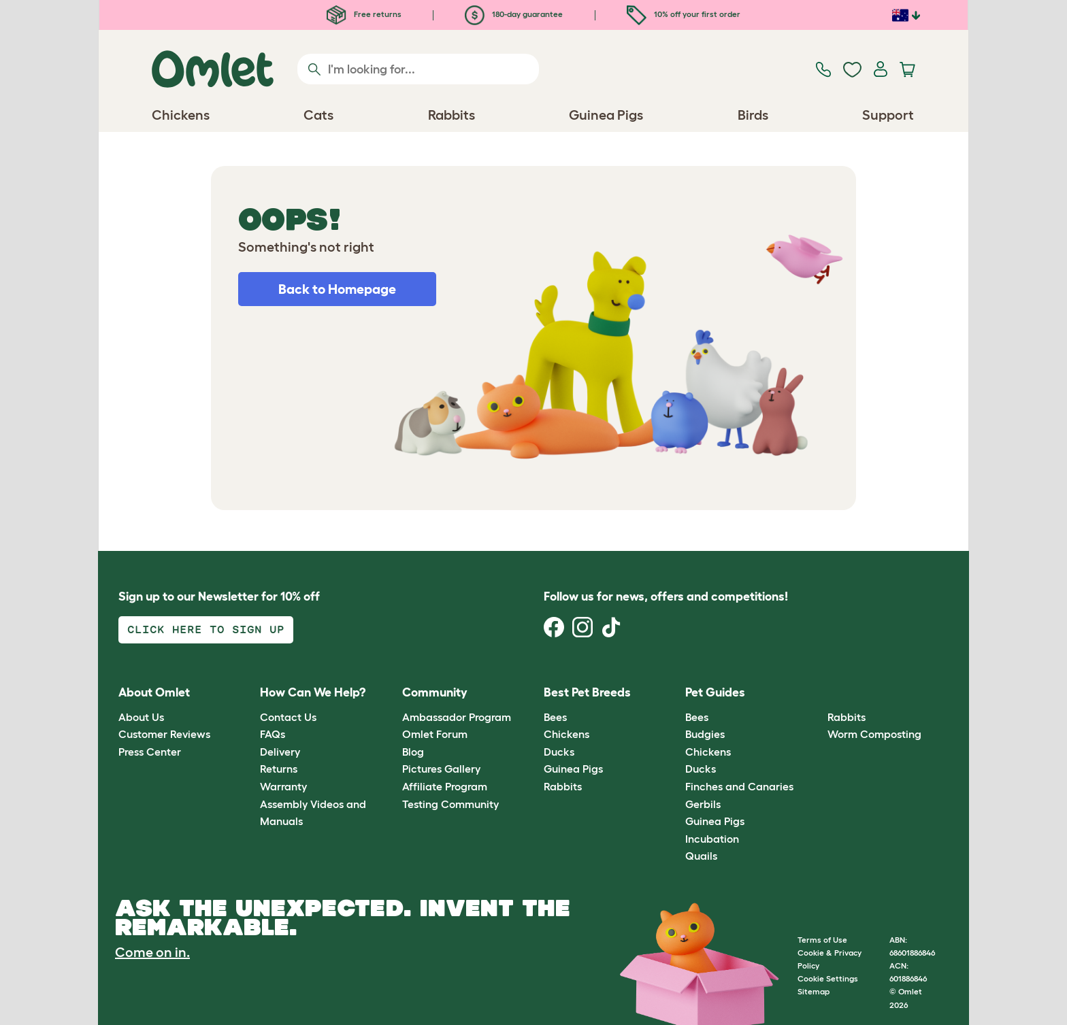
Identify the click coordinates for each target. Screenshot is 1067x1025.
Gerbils (703, 804)
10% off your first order (683, 14)
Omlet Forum (434, 734)
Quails (701, 856)
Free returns (364, 14)
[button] (817, 693)
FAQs (272, 734)
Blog (413, 751)
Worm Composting (874, 734)
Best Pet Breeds (587, 692)
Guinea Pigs (573, 768)
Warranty (283, 786)
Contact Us (288, 717)
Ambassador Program (456, 717)
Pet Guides (715, 692)
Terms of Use (822, 939)
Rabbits (563, 786)
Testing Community (450, 804)
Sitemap (814, 991)
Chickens (566, 734)
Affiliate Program (444, 786)
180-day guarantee (514, 14)
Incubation (712, 839)
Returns (278, 768)
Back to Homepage (337, 289)
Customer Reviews (164, 734)
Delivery (280, 751)
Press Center (149, 751)
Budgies (705, 734)
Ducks (559, 751)
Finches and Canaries (739, 786)
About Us (141, 717)
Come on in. (152, 952)
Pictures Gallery (441, 768)
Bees (555, 717)
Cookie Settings (828, 978)
